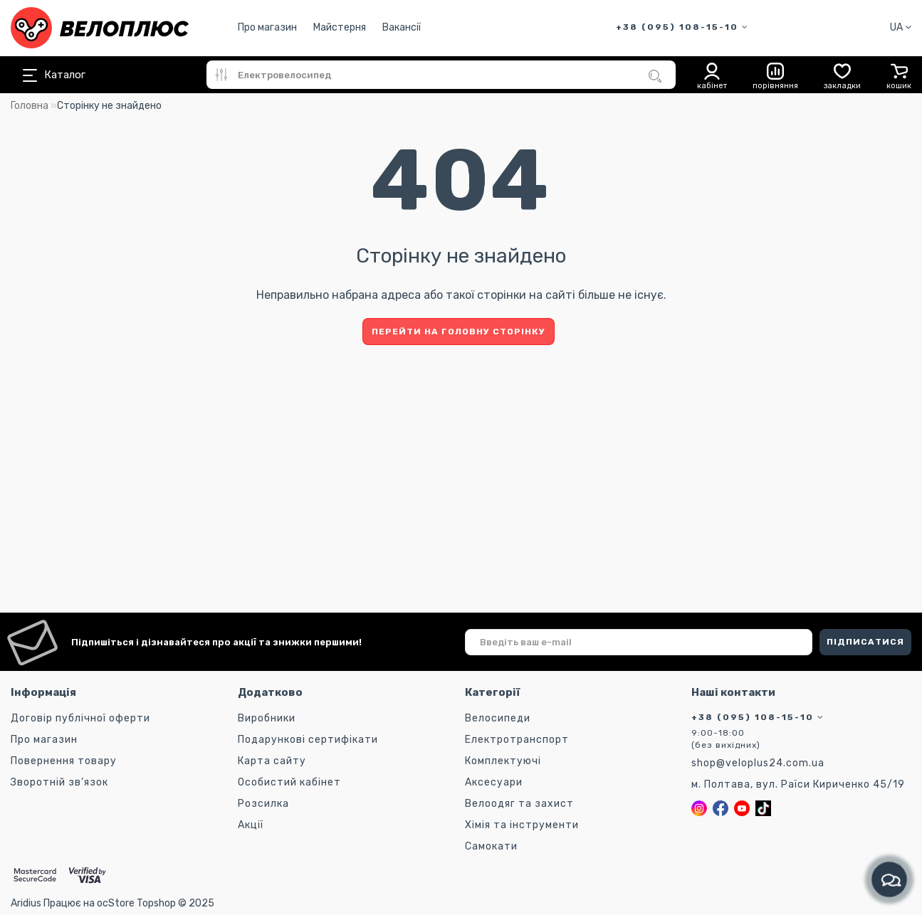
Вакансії (401, 27)
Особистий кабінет (289, 782)
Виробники (266, 718)
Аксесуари (494, 782)
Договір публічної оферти (80, 718)
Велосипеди (497, 718)
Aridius (26, 903)
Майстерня (339, 27)
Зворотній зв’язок (59, 782)
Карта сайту (272, 761)
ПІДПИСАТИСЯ (865, 642)
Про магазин (267, 27)
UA (900, 27)
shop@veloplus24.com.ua (757, 763)
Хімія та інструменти (522, 825)
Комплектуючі (503, 761)
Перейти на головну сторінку (458, 332)
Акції (250, 825)
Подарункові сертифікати (308, 740)
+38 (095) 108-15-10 (682, 27)
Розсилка (263, 804)
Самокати (491, 846)
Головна (29, 106)
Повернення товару (64, 761)
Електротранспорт (517, 740)
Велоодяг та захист (519, 804)
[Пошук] (655, 76)
